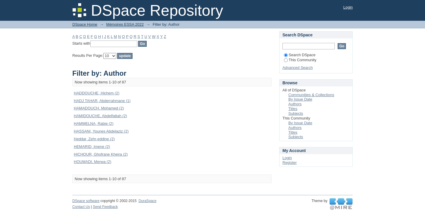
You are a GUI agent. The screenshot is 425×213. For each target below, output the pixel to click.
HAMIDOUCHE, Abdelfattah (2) (100, 116)
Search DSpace (300, 55)
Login (348, 7)
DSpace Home (84, 24)
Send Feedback (105, 207)
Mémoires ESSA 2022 (125, 24)
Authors (295, 104)
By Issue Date (300, 99)
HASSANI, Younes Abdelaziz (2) (101, 131)
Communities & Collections (311, 95)
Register (289, 162)
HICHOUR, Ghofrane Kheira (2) (101, 154)
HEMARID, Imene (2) (92, 146)
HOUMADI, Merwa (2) (92, 161)
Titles (293, 108)
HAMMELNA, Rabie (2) (93, 123)
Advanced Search (297, 67)
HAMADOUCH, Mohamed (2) (99, 108)
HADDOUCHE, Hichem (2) (97, 93)
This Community (300, 60)
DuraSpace (147, 201)
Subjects (295, 113)
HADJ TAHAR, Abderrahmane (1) (102, 101)
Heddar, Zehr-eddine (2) (94, 139)
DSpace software (85, 201)
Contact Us (81, 207)
